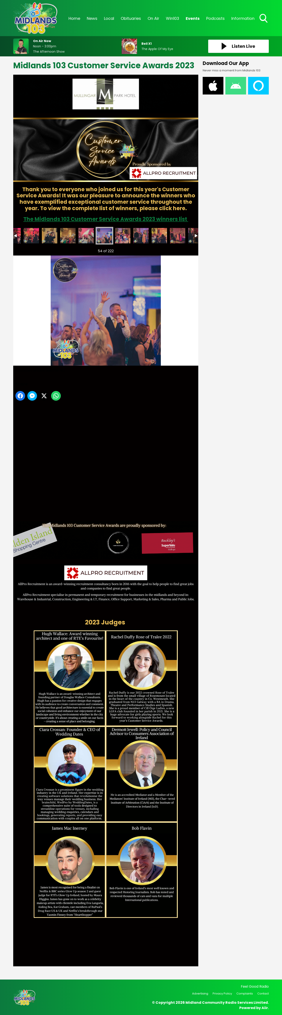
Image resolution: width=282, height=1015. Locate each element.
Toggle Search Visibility (264, 19)
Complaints (244, 993)
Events (193, 18)
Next (188, 250)
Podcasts (215, 18)
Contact (263, 993)
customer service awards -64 (141, 235)
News (92, 18)
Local (109, 18)
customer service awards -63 (122, 235)
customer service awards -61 (86, 235)
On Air (153, 18)
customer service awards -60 (68, 235)
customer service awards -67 (177, 235)
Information (242, 18)
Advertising (200, 993)
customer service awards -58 (31, 235)
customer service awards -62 (104, 235)
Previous (22, 250)
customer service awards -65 (159, 235)
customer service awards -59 (49, 235)
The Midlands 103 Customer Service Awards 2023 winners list (105, 219)
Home (74, 18)
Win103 (172, 18)
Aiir (265, 1007)
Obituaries (131, 18)
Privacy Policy (222, 993)
